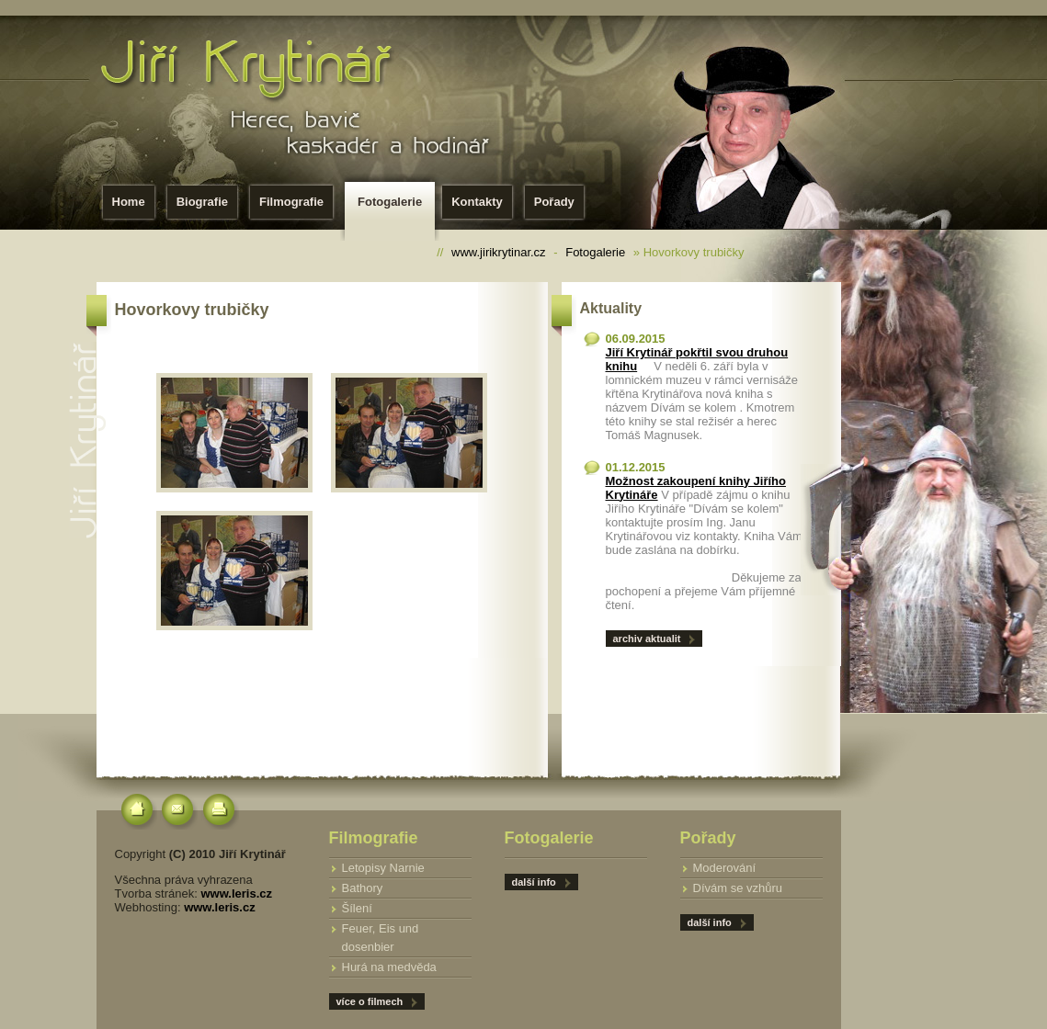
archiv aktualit (647, 638)
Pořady (554, 202)
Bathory (362, 888)
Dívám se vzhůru (738, 888)
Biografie (202, 202)
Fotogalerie (393, 207)
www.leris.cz (236, 893)
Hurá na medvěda (389, 967)
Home (128, 202)
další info (710, 922)
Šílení (357, 908)
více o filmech (370, 1001)
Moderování (725, 868)
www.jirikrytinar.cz (498, 252)
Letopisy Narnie (383, 868)
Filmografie (291, 202)
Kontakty (477, 202)
